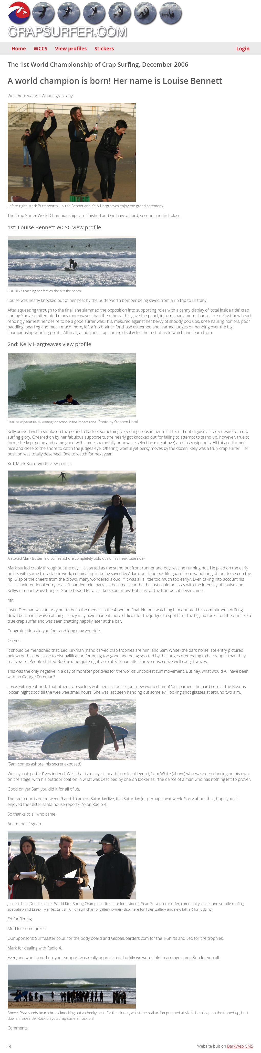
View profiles (71, 48)
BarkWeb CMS (240, 1046)
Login (242, 48)
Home (19, 48)
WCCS (40, 48)
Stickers (104, 48)
